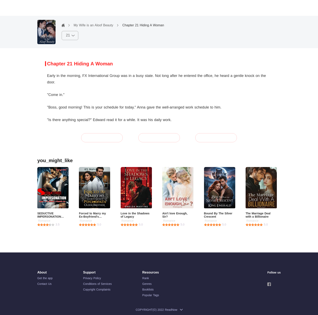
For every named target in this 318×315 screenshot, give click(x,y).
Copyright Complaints (97, 289)
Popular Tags (150, 295)
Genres (147, 283)
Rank (145, 278)
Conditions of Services (97, 283)
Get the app (45, 278)
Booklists (148, 289)
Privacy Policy (92, 278)
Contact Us (44, 283)
